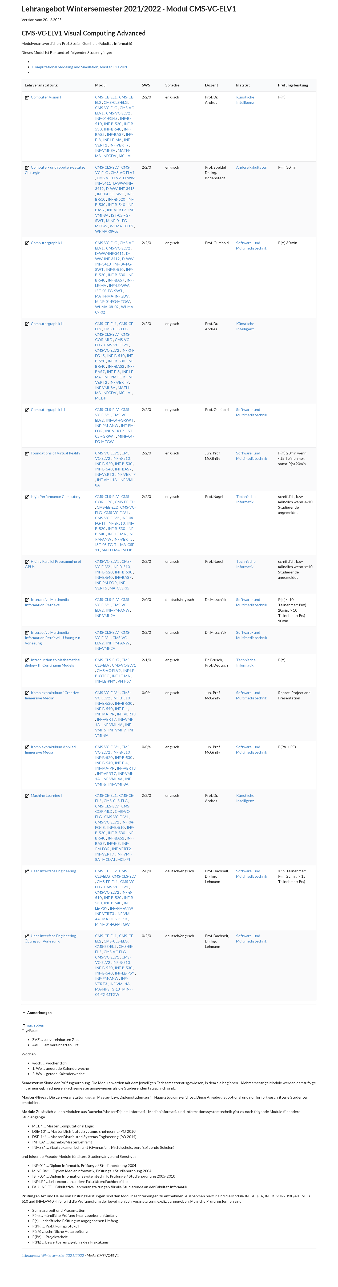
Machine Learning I (43, 795)
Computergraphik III (45, 409)
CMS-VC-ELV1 (123, 172)
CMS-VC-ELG (106, 107)
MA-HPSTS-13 (114, 919)
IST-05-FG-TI (106, 544)
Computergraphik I (43, 242)
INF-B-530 (116, 274)
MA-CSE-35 (119, 588)
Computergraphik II (44, 323)
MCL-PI (101, 398)
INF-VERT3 (104, 474)
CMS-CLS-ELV (107, 167)
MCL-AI (125, 155)
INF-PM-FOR (114, 377)
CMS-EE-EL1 (125, 502)
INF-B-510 (114, 269)
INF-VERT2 (121, 848)
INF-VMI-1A (107, 479)
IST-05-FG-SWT (109, 290)
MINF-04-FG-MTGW (112, 301)
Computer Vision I (43, 97)
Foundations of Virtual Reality (52, 453)
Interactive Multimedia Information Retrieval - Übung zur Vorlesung (52, 637)
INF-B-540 (112, 129)
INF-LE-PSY (124, 973)
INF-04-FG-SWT (110, 194)
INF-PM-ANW (106, 425)
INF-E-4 (121, 708)
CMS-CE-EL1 (106, 97)
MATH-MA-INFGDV (112, 296)
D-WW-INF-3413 (120, 188)
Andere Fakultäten (251, 167)
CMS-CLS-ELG (116, 102)
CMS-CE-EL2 (106, 871)
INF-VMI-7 (117, 730)
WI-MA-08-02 (121, 226)
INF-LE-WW (119, 285)
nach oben (33, 1025)
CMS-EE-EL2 (107, 507)
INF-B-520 (112, 123)
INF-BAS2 (116, 366)
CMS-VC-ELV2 (118, 113)
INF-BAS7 (115, 134)
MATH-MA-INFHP (117, 550)
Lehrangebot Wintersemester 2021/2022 (53, 1255)
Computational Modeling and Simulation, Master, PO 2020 (80, 67)
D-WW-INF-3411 (109, 253)
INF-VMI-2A (105, 615)
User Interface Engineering (50, 871)
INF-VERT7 (119, 145)
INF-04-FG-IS (106, 118)
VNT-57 (124, 681)
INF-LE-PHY (105, 681)
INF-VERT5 (123, 539)
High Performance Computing (53, 496)
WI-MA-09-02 (107, 231)
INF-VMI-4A (112, 724)
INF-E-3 (113, 371)
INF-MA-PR (104, 714)
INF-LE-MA (112, 139)
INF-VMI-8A (105, 150)
